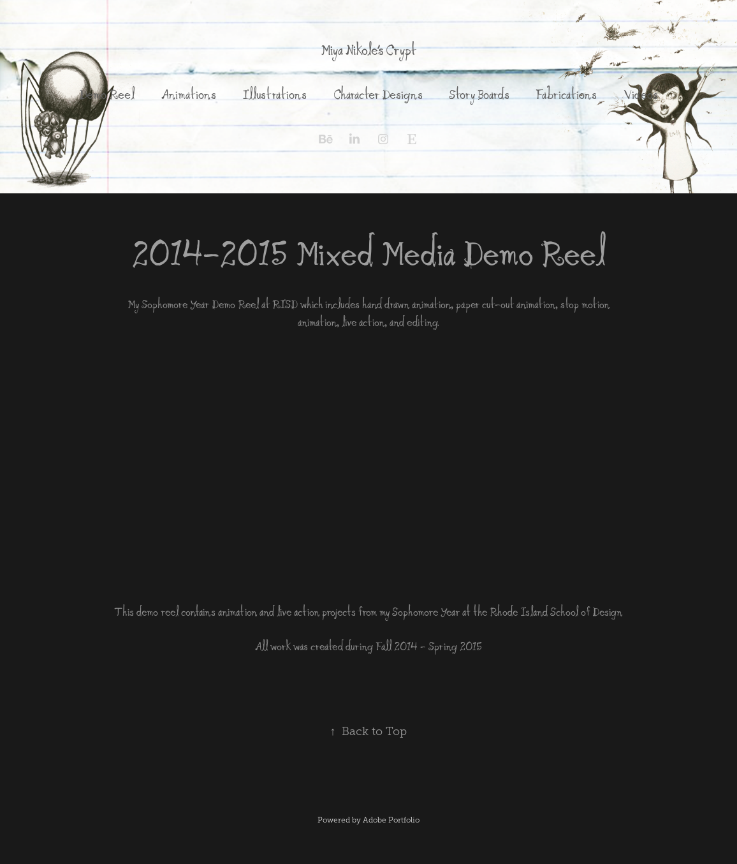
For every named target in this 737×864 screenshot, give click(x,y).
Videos (641, 94)
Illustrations (274, 94)
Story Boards (479, 94)
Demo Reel (107, 94)
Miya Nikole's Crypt (368, 50)
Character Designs (378, 94)
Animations (188, 94)
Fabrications (566, 94)
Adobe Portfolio (391, 820)
